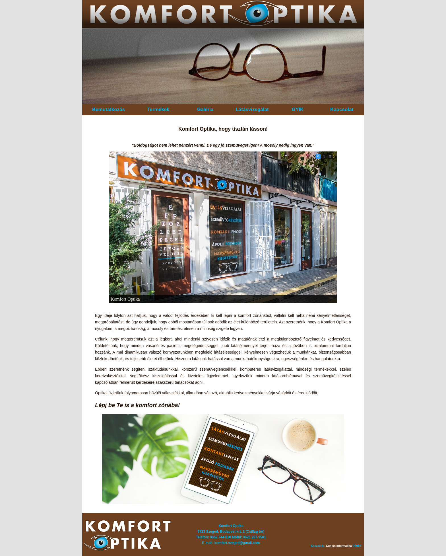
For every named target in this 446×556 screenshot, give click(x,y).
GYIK (298, 109)
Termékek (158, 109)
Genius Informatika (339, 545)
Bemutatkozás (108, 109)
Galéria (205, 109)
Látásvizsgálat (252, 109)
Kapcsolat (341, 109)
